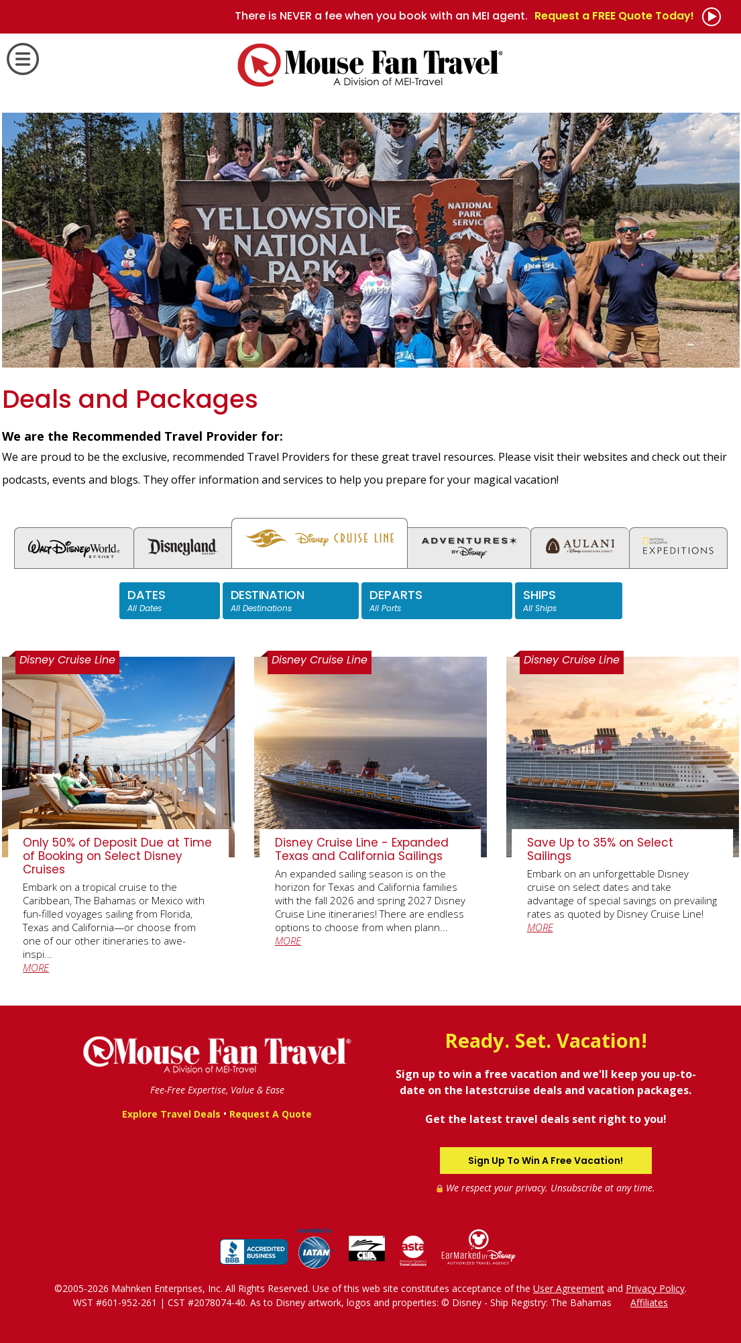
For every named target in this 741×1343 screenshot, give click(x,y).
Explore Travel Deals (171, 1114)
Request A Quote (270, 1114)
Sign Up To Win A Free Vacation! (545, 1160)
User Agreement (568, 1288)
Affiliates (649, 1302)
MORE (36, 967)
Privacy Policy (655, 1288)
